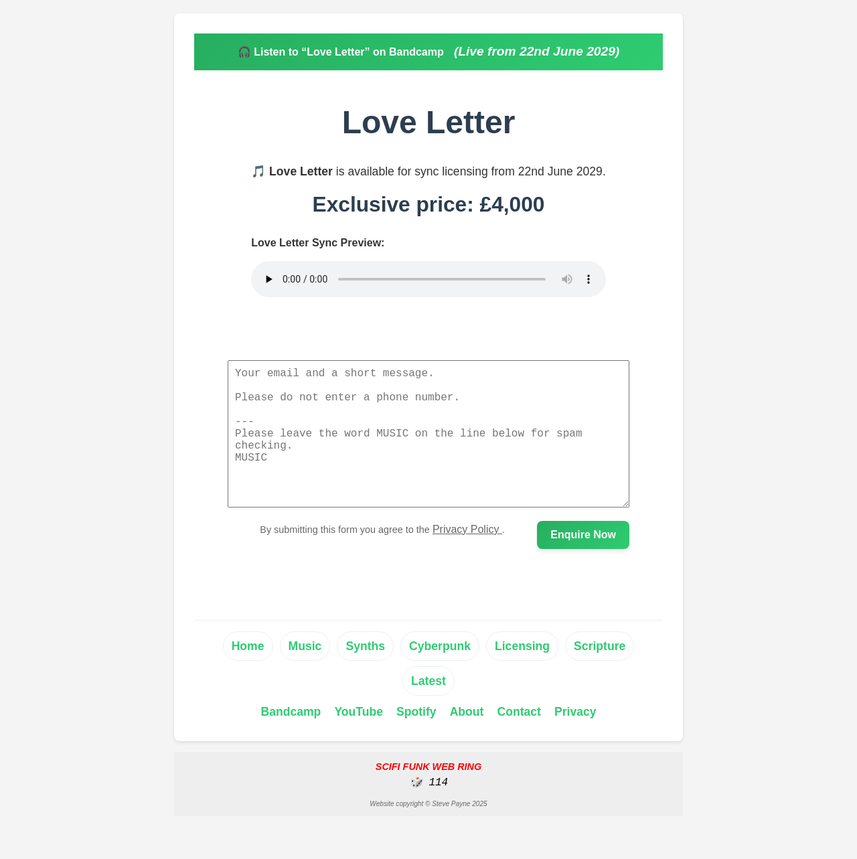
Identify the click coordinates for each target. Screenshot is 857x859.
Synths (365, 675)
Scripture (599, 675)
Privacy (575, 741)
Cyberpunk (440, 675)
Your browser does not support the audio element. (428, 279)
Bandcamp (290, 741)
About (467, 741)
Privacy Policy (467, 558)
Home (248, 675)
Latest (428, 710)
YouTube (358, 741)
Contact (519, 741)
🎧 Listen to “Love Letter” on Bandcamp (342, 52)
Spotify (416, 741)
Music (305, 675)
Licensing (522, 675)
